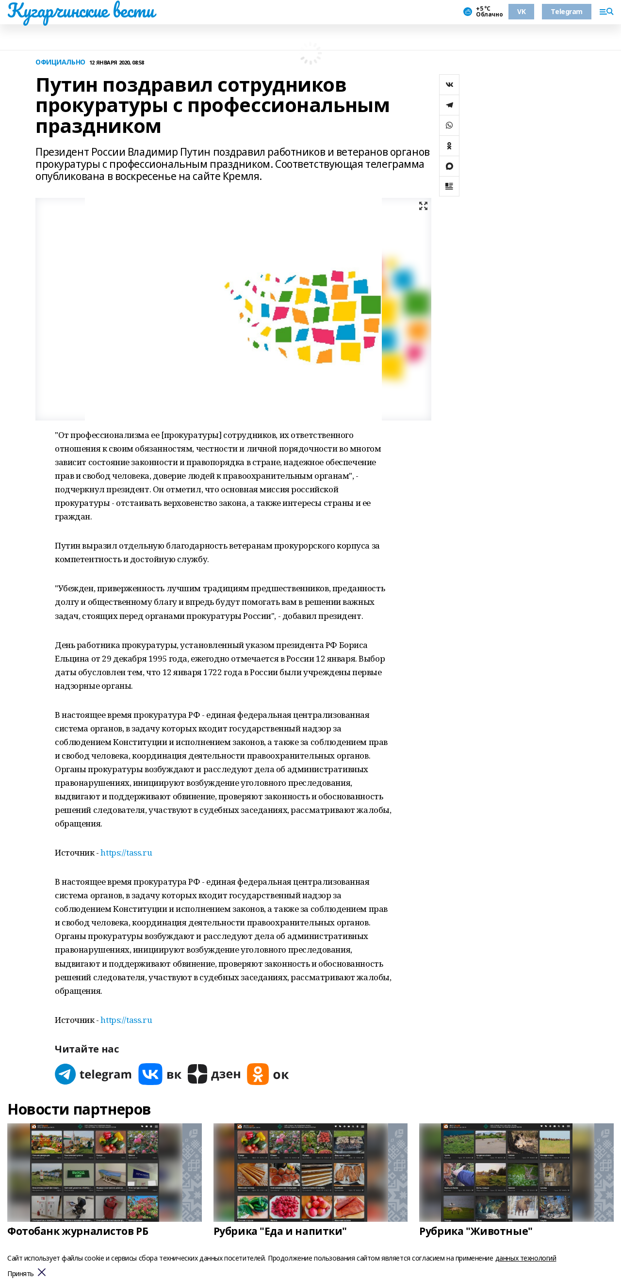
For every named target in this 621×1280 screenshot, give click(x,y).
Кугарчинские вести (80, 10)
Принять (20, 1274)
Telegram (567, 11)
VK (521, 11)
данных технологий (525, 1258)
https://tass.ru (126, 852)
